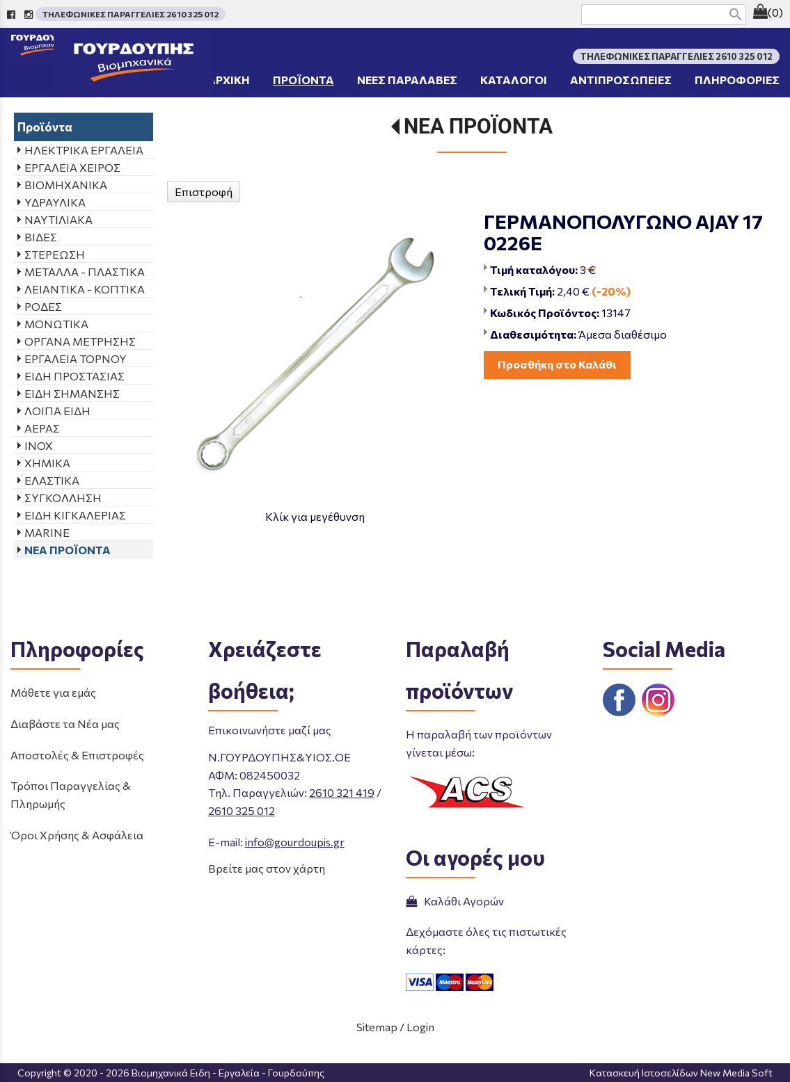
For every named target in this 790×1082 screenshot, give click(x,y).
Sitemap (376, 1026)
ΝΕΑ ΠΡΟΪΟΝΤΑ (478, 126)
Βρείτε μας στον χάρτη (266, 868)
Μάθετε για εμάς (53, 692)
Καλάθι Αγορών (455, 900)
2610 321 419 (341, 792)
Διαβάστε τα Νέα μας (65, 723)
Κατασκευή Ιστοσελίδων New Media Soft (681, 1073)
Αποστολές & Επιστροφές (77, 754)
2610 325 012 (241, 810)
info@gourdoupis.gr (295, 841)
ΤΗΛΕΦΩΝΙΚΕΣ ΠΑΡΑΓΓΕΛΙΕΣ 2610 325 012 (130, 14)
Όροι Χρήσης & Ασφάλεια (76, 834)
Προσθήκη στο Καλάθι (557, 364)
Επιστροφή (203, 191)
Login (420, 1026)
